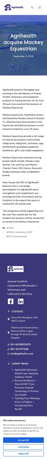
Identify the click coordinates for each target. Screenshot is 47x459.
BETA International (16, 236)
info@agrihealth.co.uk (21, 353)
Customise (23, 447)
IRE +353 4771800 (19, 349)
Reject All (23, 453)
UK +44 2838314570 (20, 344)
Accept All (23, 440)
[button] (32, 7)
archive (10, 227)
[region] (23, 437)
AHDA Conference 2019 (19, 232)
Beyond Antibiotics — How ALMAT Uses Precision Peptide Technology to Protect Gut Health (27, 387)
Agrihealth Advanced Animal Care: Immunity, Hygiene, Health (27, 373)
